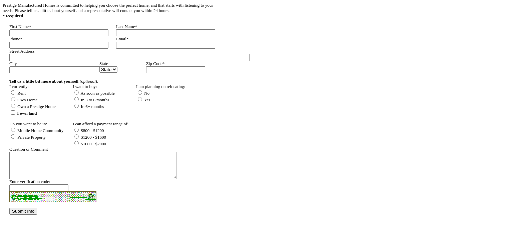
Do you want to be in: (28, 123)
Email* (122, 38)
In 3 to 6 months (91, 99)
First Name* (20, 26)
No (143, 93)
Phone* (15, 38)
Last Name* (126, 26)
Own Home (24, 99)
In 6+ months (89, 106)
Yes (144, 99)
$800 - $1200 (89, 130)
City (13, 63)
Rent (18, 93)
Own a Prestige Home (33, 106)
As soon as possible (94, 93)
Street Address (21, 51)
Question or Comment (28, 149)
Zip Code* (155, 63)
